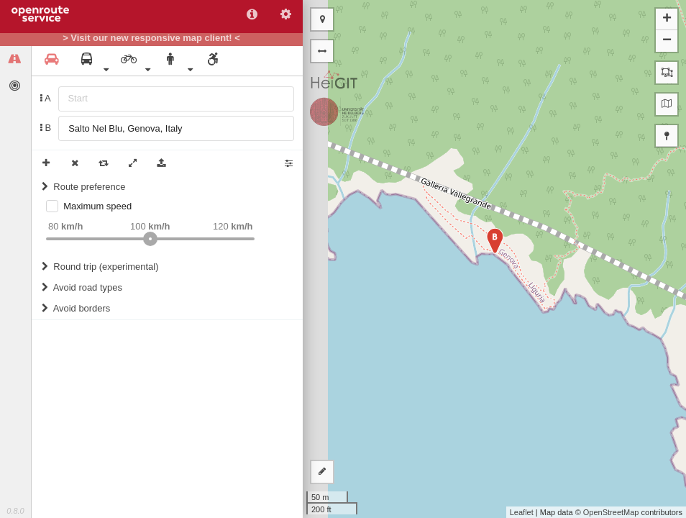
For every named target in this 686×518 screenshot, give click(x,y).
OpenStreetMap (611, 512)
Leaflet (522, 512)
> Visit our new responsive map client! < (151, 38)
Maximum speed (97, 206)
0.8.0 (15, 510)
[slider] (150, 239)
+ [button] (667, 19)
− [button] (667, 41)
